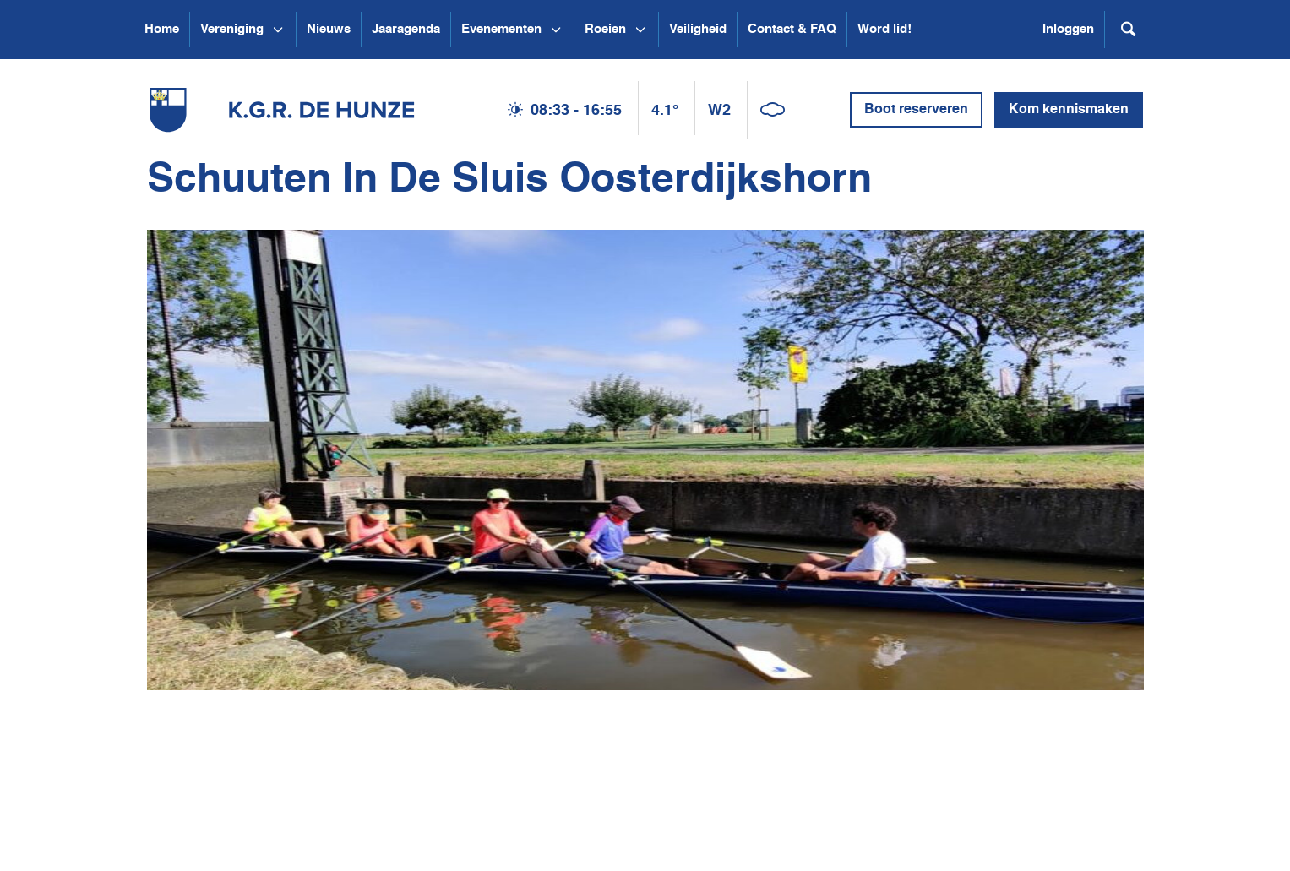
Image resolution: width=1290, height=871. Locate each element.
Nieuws (329, 29)
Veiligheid (698, 29)
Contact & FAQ (792, 29)
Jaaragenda (406, 29)
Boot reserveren (916, 110)
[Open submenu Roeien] (640, 29)
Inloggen (1068, 29)
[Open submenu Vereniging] (278, 29)
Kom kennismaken (1069, 110)
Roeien (605, 29)
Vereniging (232, 29)
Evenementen (501, 29)
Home (161, 29)
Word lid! (884, 29)
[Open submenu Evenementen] (556, 29)
